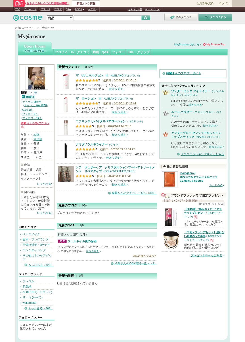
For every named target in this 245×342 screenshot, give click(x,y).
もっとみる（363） (40, 308)
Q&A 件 (27, 109)
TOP (17, 9)
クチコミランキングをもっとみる (202, 154)
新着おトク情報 (86, 3)
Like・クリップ (138, 52)
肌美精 (27, 286)
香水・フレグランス (36, 239)
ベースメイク (31, 234)
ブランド (45, 9)
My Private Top (215, 44)
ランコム (28, 281)
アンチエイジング (34, 250)
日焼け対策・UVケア (36, 244)
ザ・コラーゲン (33, 297)
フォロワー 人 (32, 118)
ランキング (30, 9)
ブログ (58, 9)
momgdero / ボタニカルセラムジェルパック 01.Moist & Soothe (199, 177)
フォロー (118, 52)
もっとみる (43, 183)
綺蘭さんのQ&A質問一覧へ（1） (136, 263)
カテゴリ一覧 (135, 9)
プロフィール (64, 52)
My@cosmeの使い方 (186, 44)
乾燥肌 (38, 139)
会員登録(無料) (205, 3)
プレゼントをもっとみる (206, 255)
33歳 (37, 134)
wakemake (29, 302)
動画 (95, 52)
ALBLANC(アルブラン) (37, 292)
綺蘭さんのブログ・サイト (183, 73)
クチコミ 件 (31, 102)
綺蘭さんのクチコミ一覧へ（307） (134, 193)
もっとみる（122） (40, 265)
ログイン (224, 3)
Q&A (68, 9)
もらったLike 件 (36, 105)
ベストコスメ (152, 9)
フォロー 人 (30, 114)
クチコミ (83, 52)
